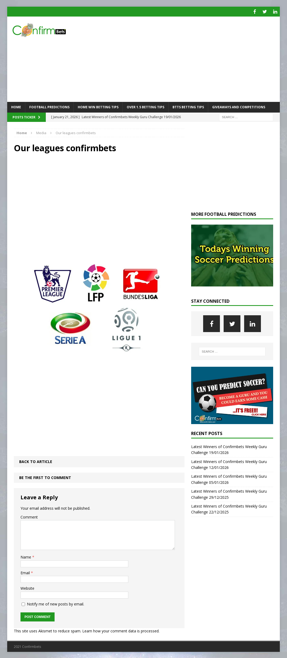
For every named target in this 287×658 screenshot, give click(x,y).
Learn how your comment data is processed (120, 630)
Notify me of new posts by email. (55, 603)
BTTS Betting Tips (188, 106)
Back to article (35, 460)
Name (26, 556)
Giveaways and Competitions (238, 106)
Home (16, 106)
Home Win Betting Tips (98, 106)
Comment (29, 516)
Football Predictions (49, 106)
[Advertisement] (187, 58)
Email (25, 572)
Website (27, 587)
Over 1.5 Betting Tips (145, 106)
